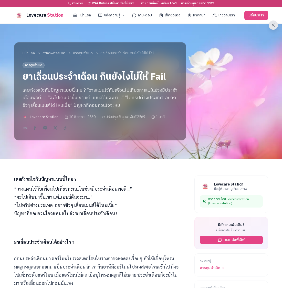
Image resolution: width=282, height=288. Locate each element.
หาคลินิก (196, 15)
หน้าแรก (82, 15)
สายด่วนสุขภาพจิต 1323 (197, 4)
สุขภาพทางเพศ (54, 53)
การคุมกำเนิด (83, 53)
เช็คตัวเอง (169, 15)
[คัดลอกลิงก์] (65, 128)
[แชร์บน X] (55, 128)
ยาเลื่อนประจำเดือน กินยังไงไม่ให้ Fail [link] (127, 53)
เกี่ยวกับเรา (224, 15)
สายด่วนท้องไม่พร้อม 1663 (159, 4)
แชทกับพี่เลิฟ (231, 240)
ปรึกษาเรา (256, 15)
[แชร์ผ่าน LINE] (45, 128)
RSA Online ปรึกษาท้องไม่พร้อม (112, 4)
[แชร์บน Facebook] (35, 128)
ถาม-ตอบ (142, 15)
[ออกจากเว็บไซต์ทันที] (273, 25)
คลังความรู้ (111, 15)
